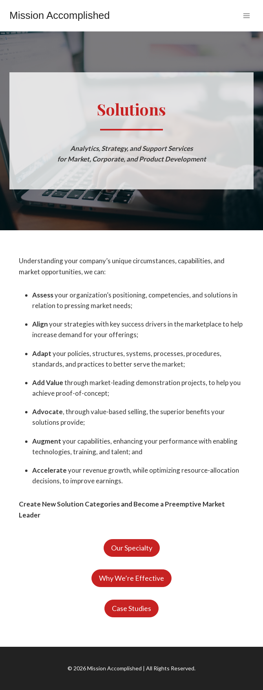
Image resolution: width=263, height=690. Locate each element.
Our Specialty (131, 547)
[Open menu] (246, 15)
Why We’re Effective (131, 578)
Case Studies (131, 608)
